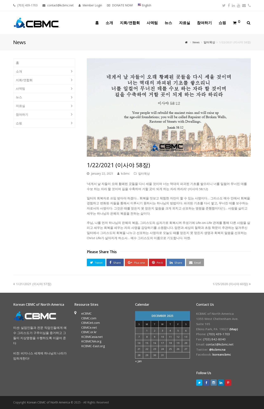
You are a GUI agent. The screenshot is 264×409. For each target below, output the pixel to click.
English (144, 5)
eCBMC (86, 313)
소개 (19, 71)
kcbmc (125, 173)
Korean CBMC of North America (48, 402)
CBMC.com (88, 318)
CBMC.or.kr (89, 332)
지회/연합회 (24, 80)
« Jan (138, 361)
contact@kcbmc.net (60, 5)
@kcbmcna (217, 349)
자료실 (20, 106)
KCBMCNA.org (91, 341)
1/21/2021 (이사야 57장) (32, 284)
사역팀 (20, 88)
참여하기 (22, 114)
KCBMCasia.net (92, 337)
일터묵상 (144, 173)
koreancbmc (221, 354)
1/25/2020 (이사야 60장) (232, 284)
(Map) (233, 329)
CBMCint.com (90, 323)
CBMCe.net (89, 327)
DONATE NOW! (122, 5)
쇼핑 (19, 123)
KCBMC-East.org (93, 346)
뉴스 (19, 97)
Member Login (92, 5)
